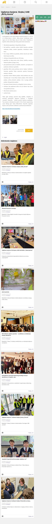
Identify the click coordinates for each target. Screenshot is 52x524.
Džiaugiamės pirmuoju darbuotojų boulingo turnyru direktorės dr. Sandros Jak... (15, 376)
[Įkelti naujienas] (14, 2)
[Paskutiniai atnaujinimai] (25, 2)
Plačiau (30, 182)
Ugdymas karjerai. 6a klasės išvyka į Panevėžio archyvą (16, 501)
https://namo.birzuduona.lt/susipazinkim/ (11, 108)
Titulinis (2, 7)
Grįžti (5, 137)
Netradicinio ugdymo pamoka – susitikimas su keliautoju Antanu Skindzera (16, 334)
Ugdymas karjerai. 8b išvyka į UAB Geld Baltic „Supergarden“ (17, 250)
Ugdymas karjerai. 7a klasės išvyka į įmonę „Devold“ (15, 417)
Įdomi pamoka (5, 292)
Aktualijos (14, 7)
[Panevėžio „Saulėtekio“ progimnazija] (4, 2)
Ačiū (29, 130)
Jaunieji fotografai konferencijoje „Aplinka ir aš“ (14, 459)
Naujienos (8, 7)
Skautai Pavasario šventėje (9, 208)
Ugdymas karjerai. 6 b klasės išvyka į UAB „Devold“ (15, 166)
